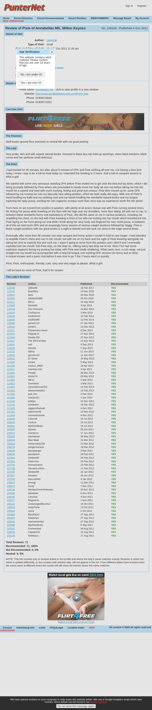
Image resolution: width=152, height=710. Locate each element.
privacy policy (98, 702)
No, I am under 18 (31, 74)
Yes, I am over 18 (31, 82)
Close (51, 51)
